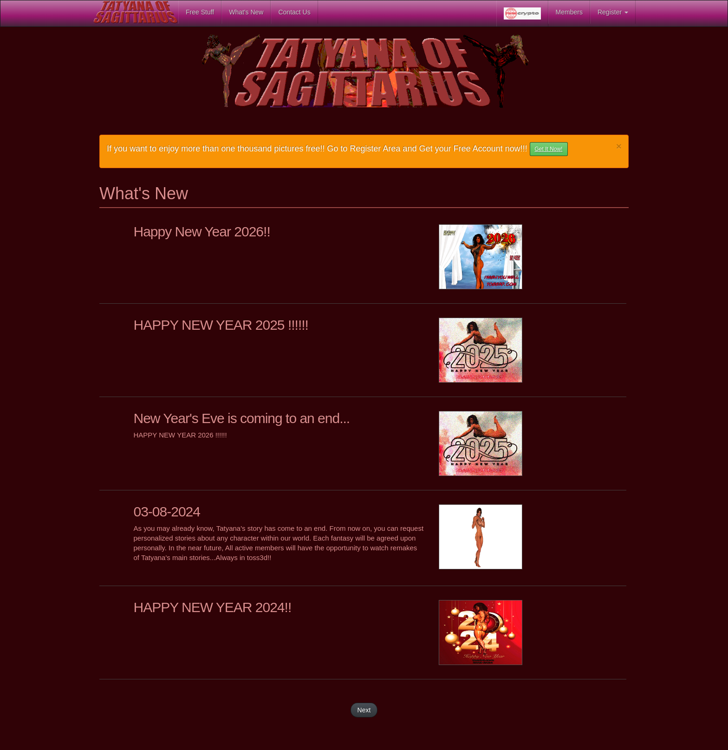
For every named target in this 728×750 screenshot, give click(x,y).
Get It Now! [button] (549, 149)
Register (613, 12)
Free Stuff (200, 12)
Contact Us (294, 12)
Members (569, 12)
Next (364, 710)
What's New (246, 12)
